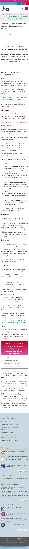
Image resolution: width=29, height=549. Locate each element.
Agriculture (5, 421)
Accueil (10, 14)
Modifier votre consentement (17, 543)
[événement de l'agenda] (3, 452)
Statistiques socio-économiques (10, 435)
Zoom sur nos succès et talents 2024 (15, 524)
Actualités (8, 36)
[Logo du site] (8, 8)
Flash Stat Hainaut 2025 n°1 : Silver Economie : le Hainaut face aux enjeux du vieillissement (16, 520)
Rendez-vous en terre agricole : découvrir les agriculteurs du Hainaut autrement (12, 483)
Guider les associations (8, 429)
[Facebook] (18, 3)
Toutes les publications (22, 530)
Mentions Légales (22, 542)
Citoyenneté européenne (8, 432)
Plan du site (21, 540)
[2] (17, 302)
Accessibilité (8, 543)
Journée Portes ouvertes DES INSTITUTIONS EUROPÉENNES (17, 465)
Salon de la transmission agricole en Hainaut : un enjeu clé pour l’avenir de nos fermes (14, 496)
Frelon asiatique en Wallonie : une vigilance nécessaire (14, 478)
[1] (1, 371)
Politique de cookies (14, 542)
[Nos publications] (3, 509)
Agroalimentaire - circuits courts (10, 440)
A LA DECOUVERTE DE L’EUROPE (14, 507)
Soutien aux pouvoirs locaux (9, 437)
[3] (1, 394)
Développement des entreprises (18, 36)
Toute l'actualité (24, 500)
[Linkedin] (21, 3)
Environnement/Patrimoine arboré (10, 427)
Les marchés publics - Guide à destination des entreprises (16, 513)
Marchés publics (4, 37)
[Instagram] (24, 3)
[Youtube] (27, 3)
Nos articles (23, 14)
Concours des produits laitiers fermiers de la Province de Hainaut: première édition (14, 491)
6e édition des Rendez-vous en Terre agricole (17, 451)
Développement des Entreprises (10, 424)
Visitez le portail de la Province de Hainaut (9, 540)
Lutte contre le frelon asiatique (10, 443)
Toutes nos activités (23, 471)
